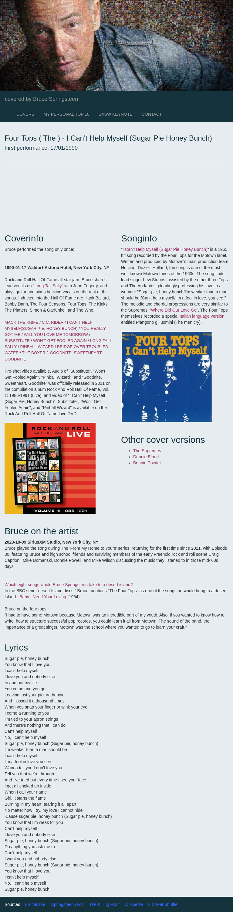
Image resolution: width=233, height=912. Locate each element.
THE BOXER (34, 352)
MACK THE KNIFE (22, 322)
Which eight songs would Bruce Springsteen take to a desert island (67, 584)
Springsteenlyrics (67, 904)
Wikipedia (134, 904)
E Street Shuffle (162, 904)
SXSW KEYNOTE (116, 114)
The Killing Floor (104, 904)
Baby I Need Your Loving (43, 596)
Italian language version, (203, 316)
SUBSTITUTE (17, 340)
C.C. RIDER (53, 322)
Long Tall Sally (48, 285)
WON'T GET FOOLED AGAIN (60, 340)
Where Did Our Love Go (174, 310)
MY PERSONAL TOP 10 (66, 114)
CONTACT (152, 114)
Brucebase (35, 904)
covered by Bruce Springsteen (41, 99)
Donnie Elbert (146, 456)
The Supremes (147, 450)
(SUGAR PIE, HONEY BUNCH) (49, 328)
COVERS (25, 114)
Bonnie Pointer (147, 462)
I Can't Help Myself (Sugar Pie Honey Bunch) (165, 249)
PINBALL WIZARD (37, 346)
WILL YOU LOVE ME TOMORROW (56, 334)
